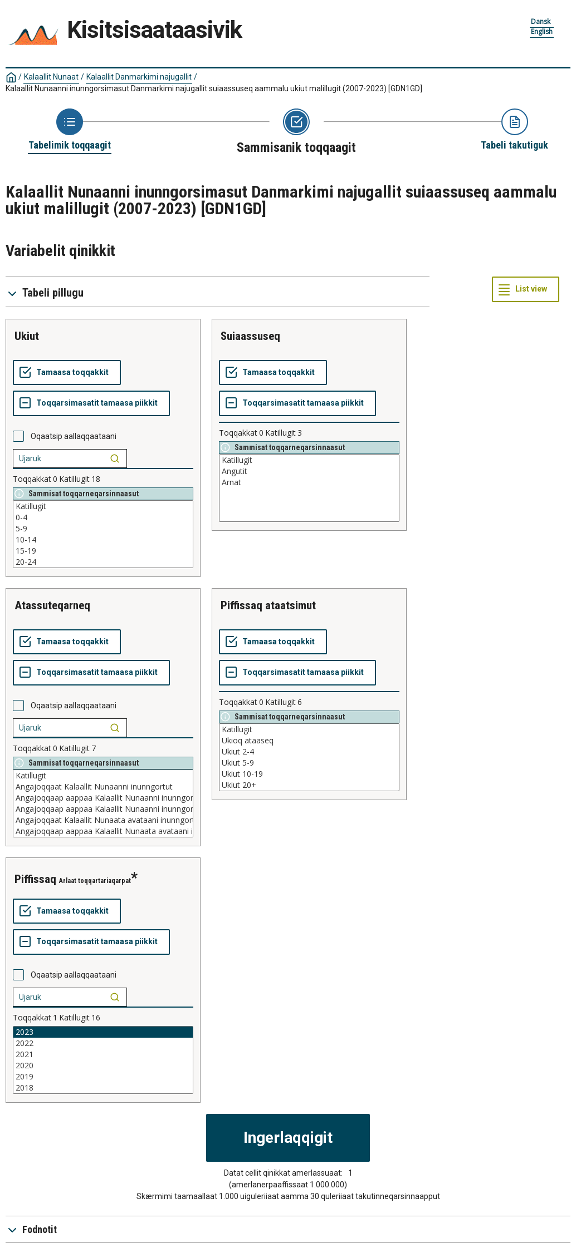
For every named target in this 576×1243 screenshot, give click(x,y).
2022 (103, 1043)
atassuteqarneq (52, 605)
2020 (103, 1065)
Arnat (309, 482)
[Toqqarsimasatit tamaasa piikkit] (91, 403)
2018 (103, 1087)
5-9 (103, 528)
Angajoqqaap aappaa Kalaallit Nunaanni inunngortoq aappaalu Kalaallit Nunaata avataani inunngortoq (103, 797)
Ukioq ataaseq (309, 740)
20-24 (103, 562)
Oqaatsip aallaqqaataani (73, 436)
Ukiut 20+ (309, 785)
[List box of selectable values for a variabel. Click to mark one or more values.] (103, 534)
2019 (103, 1076)
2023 (103, 1032)
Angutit (309, 471)
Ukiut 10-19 (309, 774)
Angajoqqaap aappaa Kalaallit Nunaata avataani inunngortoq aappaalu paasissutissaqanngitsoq (103, 831)
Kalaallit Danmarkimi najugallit (139, 76)
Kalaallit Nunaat (51, 76)
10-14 (103, 539)
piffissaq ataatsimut (268, 605)
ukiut (26, 336)
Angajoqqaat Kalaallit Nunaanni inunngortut (103, 786)
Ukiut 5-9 (309, 762)
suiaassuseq (250, 336)
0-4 (103, 517)
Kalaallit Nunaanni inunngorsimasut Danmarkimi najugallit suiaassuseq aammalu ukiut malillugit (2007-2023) (214, 88)
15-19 (103, 550)
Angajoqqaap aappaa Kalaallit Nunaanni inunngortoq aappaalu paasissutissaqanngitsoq (103, 809)
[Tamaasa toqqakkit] (67, 373)
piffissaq (35, 879)
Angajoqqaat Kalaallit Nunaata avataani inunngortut (103, 820)
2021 (103, 1054)
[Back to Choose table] (69, 130)
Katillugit (103, 506)
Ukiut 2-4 (309, 751)
